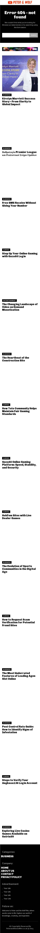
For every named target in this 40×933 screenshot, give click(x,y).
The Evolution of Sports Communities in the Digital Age (19, 569)
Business (6, 95)
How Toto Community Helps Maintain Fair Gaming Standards (19, 411)
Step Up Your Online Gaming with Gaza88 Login (20, 255)
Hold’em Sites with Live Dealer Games (16, 517)
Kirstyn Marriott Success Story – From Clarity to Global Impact (18, 101)
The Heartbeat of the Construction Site (15, 359)
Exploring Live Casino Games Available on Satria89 (15, 833)
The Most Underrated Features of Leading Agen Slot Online (18, 676)
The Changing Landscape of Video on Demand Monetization (20, 307)
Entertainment (9, 300)
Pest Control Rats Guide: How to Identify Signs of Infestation (18, 729)
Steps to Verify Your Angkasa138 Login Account (19, 781)
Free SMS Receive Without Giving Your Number (19, 204)
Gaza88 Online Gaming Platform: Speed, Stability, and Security (19, 464)
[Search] (33, 35)
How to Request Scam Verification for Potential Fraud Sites (18, 622)
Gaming (6, 250)
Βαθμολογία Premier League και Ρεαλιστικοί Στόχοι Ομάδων (19, 153)
